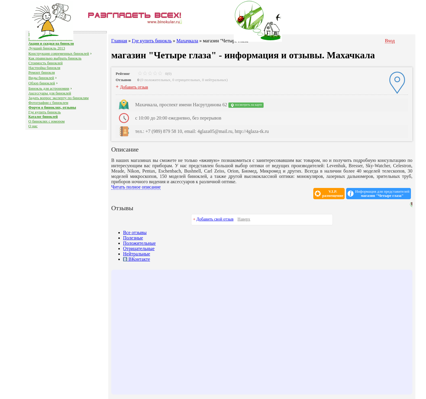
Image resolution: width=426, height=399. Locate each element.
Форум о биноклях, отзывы (52, 107)
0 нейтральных (214, 80)
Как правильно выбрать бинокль (54, 58)
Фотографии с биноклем (48, 102)
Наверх (244, 219)
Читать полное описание (136, 186)
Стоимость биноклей (45, 63)
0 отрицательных (186, 80)
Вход (390, 40)
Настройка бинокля (44, 67)
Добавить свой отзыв (214, 219)
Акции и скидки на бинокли (51, 43)
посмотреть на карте (246, 105)
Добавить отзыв (134, 87)
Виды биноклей (41, 77)
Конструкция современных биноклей (58, 53)
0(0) (155, 73)
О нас (33, 126)
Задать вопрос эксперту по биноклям (58, 98)
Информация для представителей (382, 193)
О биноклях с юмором (46, 121)
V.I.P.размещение (332, 193)
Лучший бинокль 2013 (46, 48)
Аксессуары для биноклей (49, 93)
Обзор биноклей (41, 83)
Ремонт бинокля (41, 72)
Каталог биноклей (43, 117)
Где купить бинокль (44, 112)
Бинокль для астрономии (48, 88)
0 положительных (155, 80)
